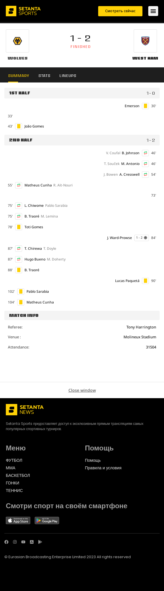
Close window (82, 390)
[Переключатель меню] (153, 11)
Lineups (67, 76)
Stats (44, 76)
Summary (18, 76)
